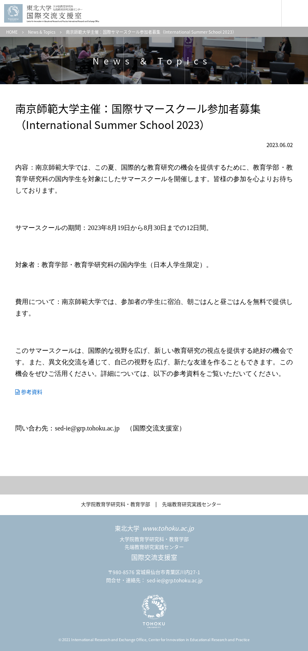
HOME (12, 32)
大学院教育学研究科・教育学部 (115, 504)
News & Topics (42, 32)
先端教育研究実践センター (191, 504)
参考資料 (31, 392)
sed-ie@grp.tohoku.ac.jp (174, 580)
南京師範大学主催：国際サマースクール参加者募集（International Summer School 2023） (151, 32)
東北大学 (154, 528)
